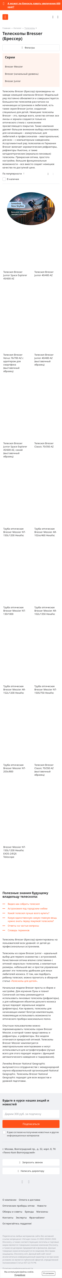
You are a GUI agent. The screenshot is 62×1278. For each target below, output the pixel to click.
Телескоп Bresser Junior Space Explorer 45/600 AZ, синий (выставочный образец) (15, 450)
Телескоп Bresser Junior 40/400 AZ (44, 273)
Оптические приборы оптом (18, 1205)
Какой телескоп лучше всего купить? (28, 913)
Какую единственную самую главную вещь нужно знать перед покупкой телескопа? (32, 919)
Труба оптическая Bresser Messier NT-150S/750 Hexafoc (45, 689)
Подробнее (19, 1275)
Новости (41, 1205)
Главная (6, 28)
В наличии (13, 179)
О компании (9, 1199)
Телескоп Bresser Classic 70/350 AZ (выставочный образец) (44, 769)
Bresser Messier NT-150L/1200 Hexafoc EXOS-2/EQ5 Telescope (14, 851)
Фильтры (30, 47)
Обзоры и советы (12, 1211)
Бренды (29, 1211)
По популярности (12, 173)
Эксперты (21, 1217)
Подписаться (31, 1124)
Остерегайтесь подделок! (17, 1223)
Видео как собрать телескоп (24, 903)
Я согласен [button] (48, 1273)
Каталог (17, 28)
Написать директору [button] (32, 1170)
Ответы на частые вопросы (23, 925)
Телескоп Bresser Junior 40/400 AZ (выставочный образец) (44, 359)
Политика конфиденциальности (17, 1268)
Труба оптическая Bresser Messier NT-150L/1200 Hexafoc (14, 532)
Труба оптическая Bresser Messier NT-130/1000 (14, 610)
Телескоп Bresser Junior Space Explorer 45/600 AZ (15, 275)
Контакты (7, 1217)
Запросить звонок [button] (32, 1162)
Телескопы (29, 28)
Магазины (42, 1211)
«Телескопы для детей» (24, 980)
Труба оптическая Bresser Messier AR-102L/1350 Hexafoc (45, 610)
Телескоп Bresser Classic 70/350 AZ (44, 445)
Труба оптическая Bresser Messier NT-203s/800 (14, 768)
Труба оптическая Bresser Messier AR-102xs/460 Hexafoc (45, 532)
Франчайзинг (37, 1217)
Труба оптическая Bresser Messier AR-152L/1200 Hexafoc (14, 689)
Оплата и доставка (29, 1199)
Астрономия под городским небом (27, 908)
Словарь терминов (18, 930)
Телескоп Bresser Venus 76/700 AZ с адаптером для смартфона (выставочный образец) (13, 363)
